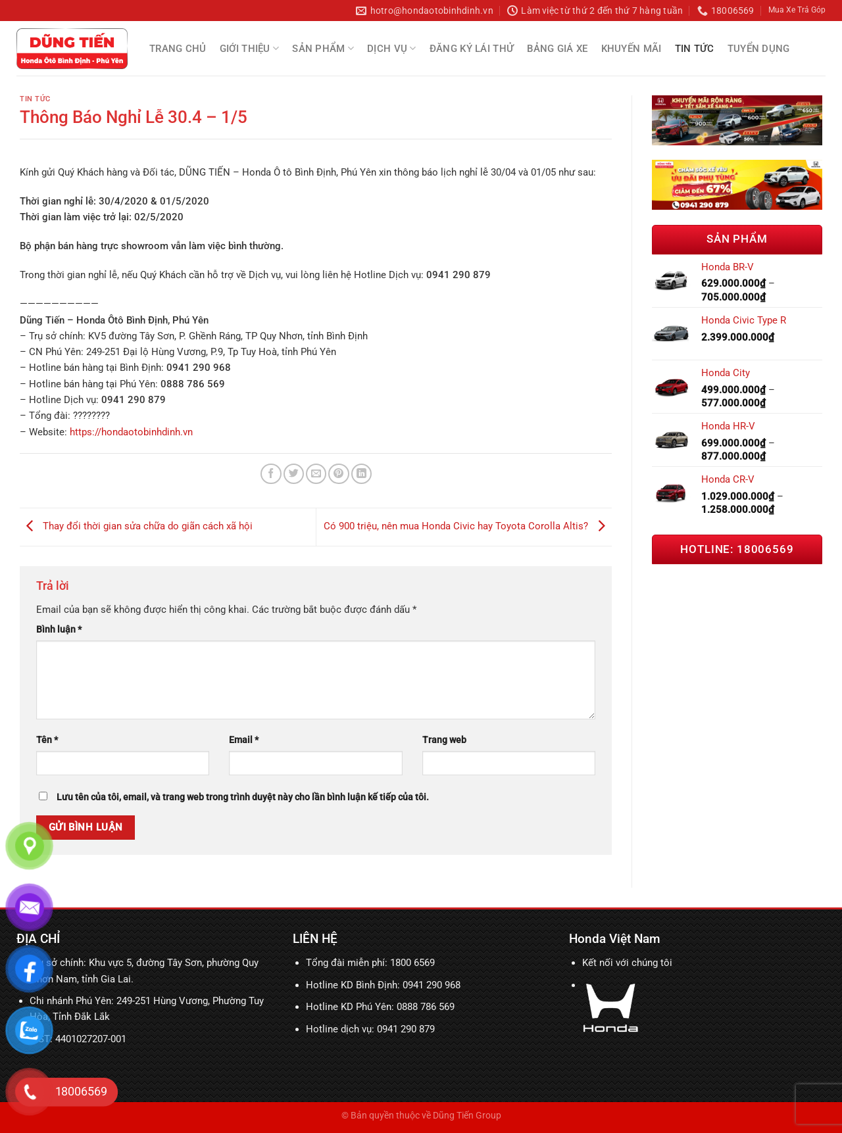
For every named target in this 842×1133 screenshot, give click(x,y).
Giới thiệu (250, 48)
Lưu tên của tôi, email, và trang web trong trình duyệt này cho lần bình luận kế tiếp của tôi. (243, 797)
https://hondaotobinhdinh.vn (131, 432)
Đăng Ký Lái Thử (472, 49)
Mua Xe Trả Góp (797, 9)
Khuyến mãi (631, 49)
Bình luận (59, 629)
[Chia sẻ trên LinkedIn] (361, 474)
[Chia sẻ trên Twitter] (294, 474)
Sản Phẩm (323, 48)
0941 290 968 (431, 985)
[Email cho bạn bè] (316, 474)
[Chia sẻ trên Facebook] (270, 474)
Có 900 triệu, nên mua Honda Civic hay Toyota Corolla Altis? (468, 527)
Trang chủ (178, 49)
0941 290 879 (406, 1029)
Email (244, 740)
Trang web (444, 740)
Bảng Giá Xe (557, 49)
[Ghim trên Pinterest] (338, 474)
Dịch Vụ (391, 48)
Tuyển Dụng (759, 49)
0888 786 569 (426, 1007)
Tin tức (694, 49)
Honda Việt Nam (614, 938)
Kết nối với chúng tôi (627, 963)
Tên (47, 740)
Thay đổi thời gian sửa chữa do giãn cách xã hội (136, 527)
